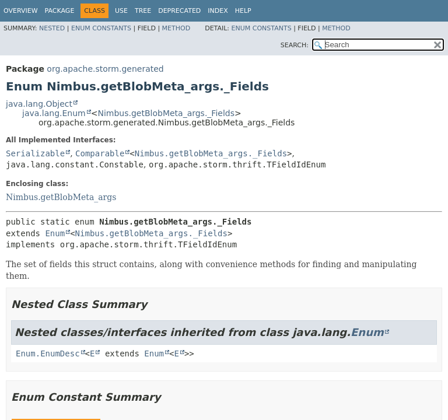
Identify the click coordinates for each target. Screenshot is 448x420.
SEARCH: (295, 45)
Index (218, 11)
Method (176, 28)
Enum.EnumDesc (48, 353)
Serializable (35, 153)
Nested (52, 28)
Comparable (99, 153)
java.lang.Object (39, 103)
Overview (21, 11)
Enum (55, 233)
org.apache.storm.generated (105, 69)
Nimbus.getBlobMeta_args (61, 197)
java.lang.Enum (54, 113)
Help (243, 11)
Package (60, 11)
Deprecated (179, 11)
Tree (143, 11)
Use (121, 11)
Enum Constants (101, 28)
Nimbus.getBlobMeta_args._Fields (166, 113)
